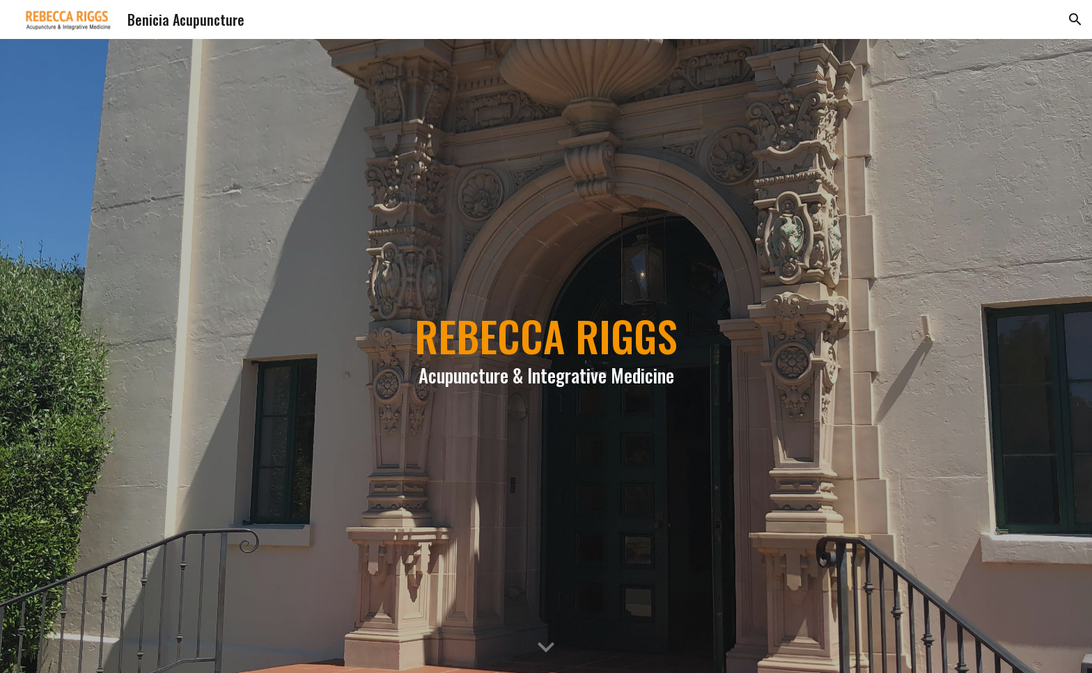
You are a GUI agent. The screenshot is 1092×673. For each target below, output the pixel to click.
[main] (546, 356)
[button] (1075, 19)
